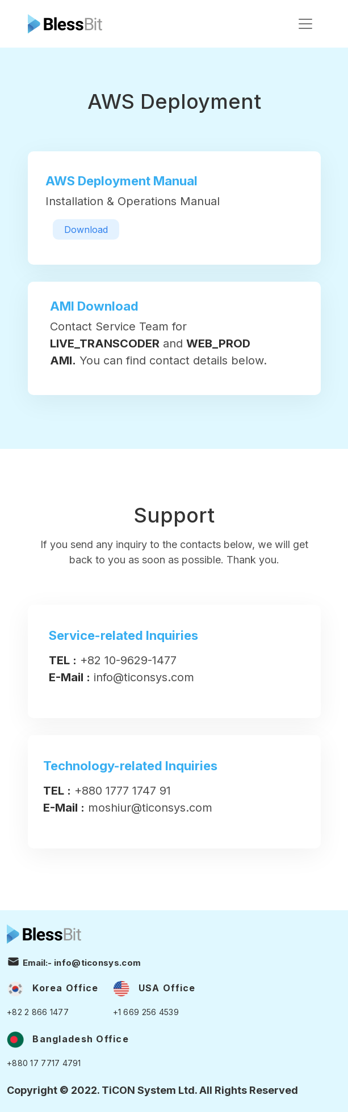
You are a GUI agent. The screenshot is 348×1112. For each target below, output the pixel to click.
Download (86, 229)
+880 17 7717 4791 (44, 1063)
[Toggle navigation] (305, 24)
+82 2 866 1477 (38, 1012)
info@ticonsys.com (97, 962)
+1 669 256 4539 (146, 1012)
